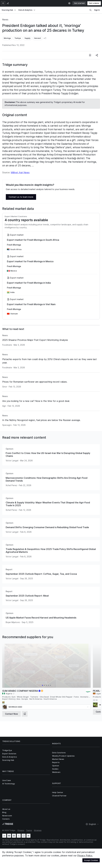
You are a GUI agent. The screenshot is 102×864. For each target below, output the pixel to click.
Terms (29, 830)
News (5, 19)
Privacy (21, 830)
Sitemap (37, 830)
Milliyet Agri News (20, 172)
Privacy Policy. (85, 855)
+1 (44, 38)
